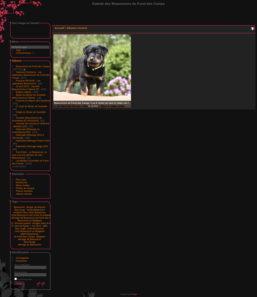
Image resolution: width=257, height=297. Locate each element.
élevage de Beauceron (29, 244)
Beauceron (19, 207)
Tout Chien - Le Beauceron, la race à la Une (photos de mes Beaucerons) (29, 155)
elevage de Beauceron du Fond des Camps (34, 217)
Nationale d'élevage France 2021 (33, 140)
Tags (18, 50)
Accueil (59, 27)
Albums (17, 60)
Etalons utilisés (23, 92)
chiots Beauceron (36, 209)
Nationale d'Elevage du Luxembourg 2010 (26, 130)
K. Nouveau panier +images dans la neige (33, 223)
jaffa (45, 225)
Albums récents (24, 194)
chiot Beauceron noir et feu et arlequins (32, 215)
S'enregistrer (22, 258)
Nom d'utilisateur (22, 265)
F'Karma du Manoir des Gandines (33, 100)
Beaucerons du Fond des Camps (33, 66)
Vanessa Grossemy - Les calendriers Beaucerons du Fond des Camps (31, 75)
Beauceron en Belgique (29, 220)
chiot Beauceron (35, 228)
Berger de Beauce (36, 207)
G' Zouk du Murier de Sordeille (31, 106)
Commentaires (23, 53)
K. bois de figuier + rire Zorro (26, 225)
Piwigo (134, 294)
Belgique (40, 236)
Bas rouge (20, 228)
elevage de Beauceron (29, 239)
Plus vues (21, 179)
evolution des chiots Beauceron (29, 212)
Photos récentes (24, 191)
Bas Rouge (29, 242)
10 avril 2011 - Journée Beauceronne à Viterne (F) (26, 88)
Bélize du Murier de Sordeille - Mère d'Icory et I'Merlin (29, 96)
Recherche (21, 182)
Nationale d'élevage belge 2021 (32, 146)
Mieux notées (23, 185)
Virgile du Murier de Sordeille (31, 112)
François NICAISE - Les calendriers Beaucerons (26, 82)
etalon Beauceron (30, 234)
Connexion (21, 260)
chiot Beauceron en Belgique (29, 231)
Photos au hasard (25, 188)
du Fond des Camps (24, 236)
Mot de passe (20, 272)
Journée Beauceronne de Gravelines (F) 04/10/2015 (27, 119)
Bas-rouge (19, 209)
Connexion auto (23, 279)
